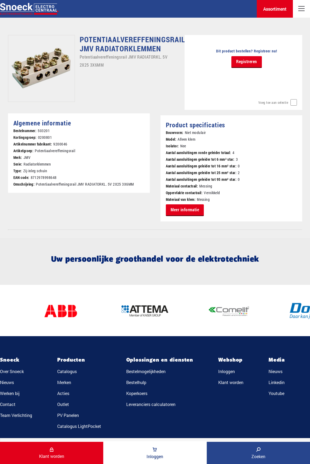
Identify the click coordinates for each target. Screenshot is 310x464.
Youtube (276, 393)
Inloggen (226, 371)
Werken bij (10, 393)
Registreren (246, 61)
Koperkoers (136, 393)
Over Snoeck (12, 371)
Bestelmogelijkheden (146, 371)
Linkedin (277, 382)
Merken (64, 382)
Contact (8, 404)
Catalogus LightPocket (79, 426)
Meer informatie (185, 209)
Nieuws (7, 382)
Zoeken (258, 453)
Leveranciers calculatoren (150, 404)
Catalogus (67, 371)
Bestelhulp (136, 382)
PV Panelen (68, 415)
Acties (63, 393)
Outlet (63, 404)
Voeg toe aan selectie (273, 102)
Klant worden (230, 382)
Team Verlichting (16, 415)
